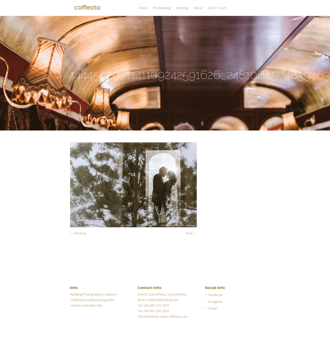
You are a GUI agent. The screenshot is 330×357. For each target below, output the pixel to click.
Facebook (215, 295)
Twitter (213, 308)
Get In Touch (217, 8)
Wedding (182, 8)
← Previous (78, 233)
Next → (191, 233)
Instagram (215, 301)
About (198, 8)
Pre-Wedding (162, 8)
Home (142, 8)
